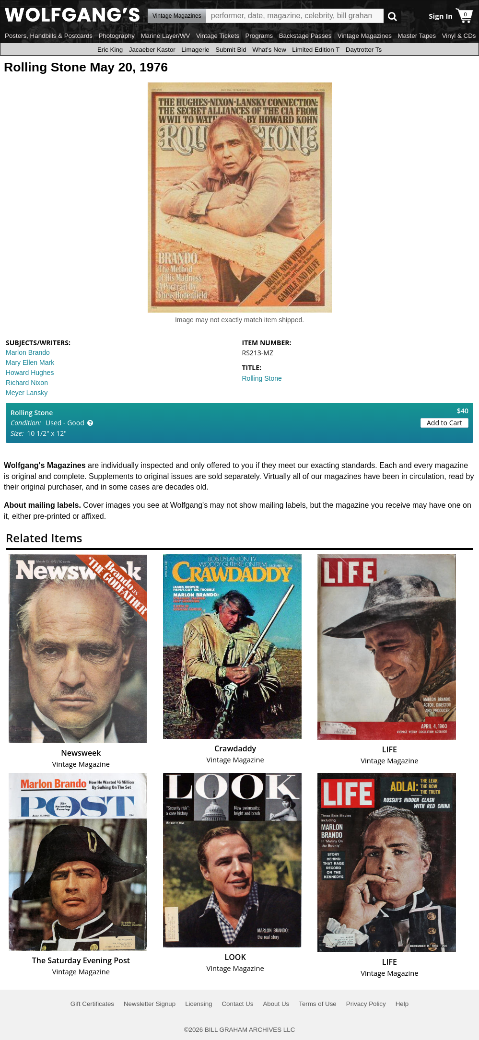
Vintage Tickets (217, 35)
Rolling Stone (262, 378)
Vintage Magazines (365, 35)
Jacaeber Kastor (152, 49)
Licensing (198, 1003)
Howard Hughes (30, 372)
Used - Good (65, 422)
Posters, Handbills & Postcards (49, 35)
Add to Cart (444, 422)
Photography (116, 35)
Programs (259, 35)
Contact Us (237, 1003)
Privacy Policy (366, 1003)
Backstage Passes (305, 35)
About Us (276, 1003)
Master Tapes (416, 35)
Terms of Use (318, 1003)
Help (402, 1003)
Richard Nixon (27, 382)
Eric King (110, 49)
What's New (269, 49)
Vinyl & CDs (459, 35)
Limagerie (195, 49)
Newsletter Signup (149, 1003)
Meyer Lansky (26, 393)
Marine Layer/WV (165, 35)
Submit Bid (230, 49)
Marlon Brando (28, 352)
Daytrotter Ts (364, 49)
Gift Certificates (92, 1003)
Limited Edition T (315, 49)
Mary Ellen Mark (30, 362)
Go (392, 16)
